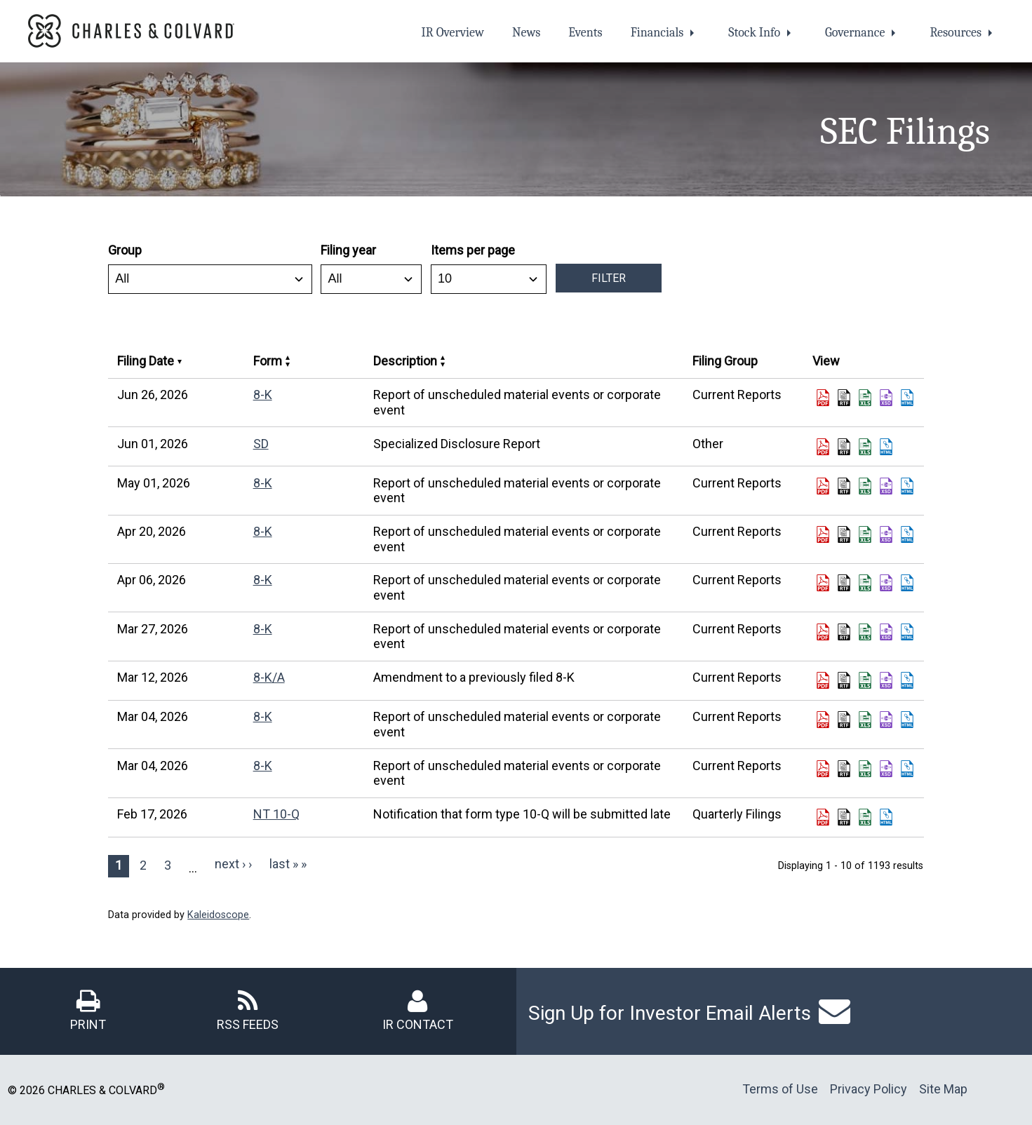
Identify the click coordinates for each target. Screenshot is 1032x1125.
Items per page (473, 250)
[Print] (88, 1010)
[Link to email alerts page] (834, 1011)
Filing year (348, 250)
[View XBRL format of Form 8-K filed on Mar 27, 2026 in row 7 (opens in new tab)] (886, 631)
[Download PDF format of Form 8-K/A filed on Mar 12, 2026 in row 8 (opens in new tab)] (822, 680)
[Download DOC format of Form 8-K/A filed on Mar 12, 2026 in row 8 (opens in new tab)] (844, 680)
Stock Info (754, 32)
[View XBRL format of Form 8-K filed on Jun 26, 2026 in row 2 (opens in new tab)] (886, 397)
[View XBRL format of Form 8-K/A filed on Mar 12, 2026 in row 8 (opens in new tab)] (886, 680)
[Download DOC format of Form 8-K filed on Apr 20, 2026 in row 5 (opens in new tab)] (844, 534)
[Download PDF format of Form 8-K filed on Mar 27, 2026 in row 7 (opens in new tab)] (822, 631)
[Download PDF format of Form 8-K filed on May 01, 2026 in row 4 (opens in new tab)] (822, 486)
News (526, 32)
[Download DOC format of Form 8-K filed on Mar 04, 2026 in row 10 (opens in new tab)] (844, 768)
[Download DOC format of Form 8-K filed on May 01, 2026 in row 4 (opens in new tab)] (844, 486)
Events (585, 32)
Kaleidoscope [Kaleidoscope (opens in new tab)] (218, 915)
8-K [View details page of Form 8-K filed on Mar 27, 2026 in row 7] (262, 628)
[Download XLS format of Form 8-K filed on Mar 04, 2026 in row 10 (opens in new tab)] (865, 768)
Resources (955, 32)
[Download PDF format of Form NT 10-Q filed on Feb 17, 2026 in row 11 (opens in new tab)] (822, 817)
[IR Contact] (417, 1010)
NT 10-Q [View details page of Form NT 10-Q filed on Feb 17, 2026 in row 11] (276, 814)
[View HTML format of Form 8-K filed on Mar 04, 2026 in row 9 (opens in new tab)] (907, 719)
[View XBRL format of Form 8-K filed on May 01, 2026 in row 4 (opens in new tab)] (886, 486)
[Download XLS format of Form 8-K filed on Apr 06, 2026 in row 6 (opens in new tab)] (865, 582)
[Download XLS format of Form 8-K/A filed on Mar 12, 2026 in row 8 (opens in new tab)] (865, 680)
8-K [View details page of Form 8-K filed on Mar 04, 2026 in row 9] (262, 716)
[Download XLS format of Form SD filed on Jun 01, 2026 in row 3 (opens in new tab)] (865, 446)
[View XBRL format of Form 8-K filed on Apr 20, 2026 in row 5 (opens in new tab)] (886, 534)
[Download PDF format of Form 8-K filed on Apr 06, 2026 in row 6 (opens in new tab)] (822, 582)
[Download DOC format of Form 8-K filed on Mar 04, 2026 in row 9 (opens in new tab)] (844, 719)
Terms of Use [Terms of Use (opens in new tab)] (780, 1089)
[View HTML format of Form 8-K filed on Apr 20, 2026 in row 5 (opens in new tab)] (907, 534)
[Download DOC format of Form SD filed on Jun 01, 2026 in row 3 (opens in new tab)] (844, 446)
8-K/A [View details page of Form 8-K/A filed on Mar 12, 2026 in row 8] (269, 677)
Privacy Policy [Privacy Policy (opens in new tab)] (868, 1089)
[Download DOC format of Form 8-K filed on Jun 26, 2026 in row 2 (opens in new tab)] (844, 397)
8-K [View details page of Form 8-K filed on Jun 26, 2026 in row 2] (262, 394)
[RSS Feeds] (248, 1010)
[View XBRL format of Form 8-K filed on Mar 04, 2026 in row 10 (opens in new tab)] (886, 768)
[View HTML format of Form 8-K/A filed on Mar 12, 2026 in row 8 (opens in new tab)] (907, 680)
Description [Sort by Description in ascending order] (409, 360)
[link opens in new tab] (131, 29)
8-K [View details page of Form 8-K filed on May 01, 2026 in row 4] (262, 483)
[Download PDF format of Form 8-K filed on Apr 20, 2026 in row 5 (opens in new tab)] (822, 534)
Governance (855, 32)
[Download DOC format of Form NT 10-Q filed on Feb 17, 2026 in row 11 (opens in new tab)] (844, 817)
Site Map (943, 1089)
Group (125, 250)
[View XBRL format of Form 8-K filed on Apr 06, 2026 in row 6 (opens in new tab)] (886, 582)
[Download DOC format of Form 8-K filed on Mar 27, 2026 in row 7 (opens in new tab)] (844, 631)
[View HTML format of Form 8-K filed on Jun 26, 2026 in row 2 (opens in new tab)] (907, 397)
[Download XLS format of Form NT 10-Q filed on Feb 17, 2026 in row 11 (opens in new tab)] (865, 817)
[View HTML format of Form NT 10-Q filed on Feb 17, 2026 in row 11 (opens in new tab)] (886, 817)
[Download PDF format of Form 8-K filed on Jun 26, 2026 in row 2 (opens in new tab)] (822, 397)
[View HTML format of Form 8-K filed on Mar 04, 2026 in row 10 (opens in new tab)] (907, 768)
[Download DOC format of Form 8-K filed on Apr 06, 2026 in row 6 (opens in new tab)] (844, 582)
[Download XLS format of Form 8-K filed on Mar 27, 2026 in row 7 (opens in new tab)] (865, 631)
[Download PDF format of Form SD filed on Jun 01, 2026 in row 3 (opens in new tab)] (822, 446)
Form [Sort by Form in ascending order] (271, 360)
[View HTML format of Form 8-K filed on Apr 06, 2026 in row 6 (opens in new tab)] (907, 582)
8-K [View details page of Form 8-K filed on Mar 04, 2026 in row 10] (262, 765)
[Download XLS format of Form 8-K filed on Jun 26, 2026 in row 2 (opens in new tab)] (865, 397)
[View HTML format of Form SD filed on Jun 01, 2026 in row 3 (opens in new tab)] (886, 446)
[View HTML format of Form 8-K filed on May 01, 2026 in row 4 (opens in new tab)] (907, 486)
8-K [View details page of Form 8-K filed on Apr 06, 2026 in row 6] (262, 579)
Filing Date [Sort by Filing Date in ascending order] (149, 360)
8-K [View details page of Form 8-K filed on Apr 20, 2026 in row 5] (262, 531)
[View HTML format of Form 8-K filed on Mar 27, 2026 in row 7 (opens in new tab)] (907, 631)
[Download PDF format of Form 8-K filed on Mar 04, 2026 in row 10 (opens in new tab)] (822, 768)
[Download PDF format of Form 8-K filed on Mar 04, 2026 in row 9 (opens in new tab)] (822, 719)
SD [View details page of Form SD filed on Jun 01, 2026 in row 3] (261, 443)
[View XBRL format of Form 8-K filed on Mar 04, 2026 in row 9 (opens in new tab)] (886, 719)
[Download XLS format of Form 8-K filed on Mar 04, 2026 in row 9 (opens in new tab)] (865, 719)
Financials (657, 32)
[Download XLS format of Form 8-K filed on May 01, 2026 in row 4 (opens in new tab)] (865, 486)
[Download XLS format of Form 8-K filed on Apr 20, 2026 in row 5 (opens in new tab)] (865, 534)
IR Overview (453, 32)
